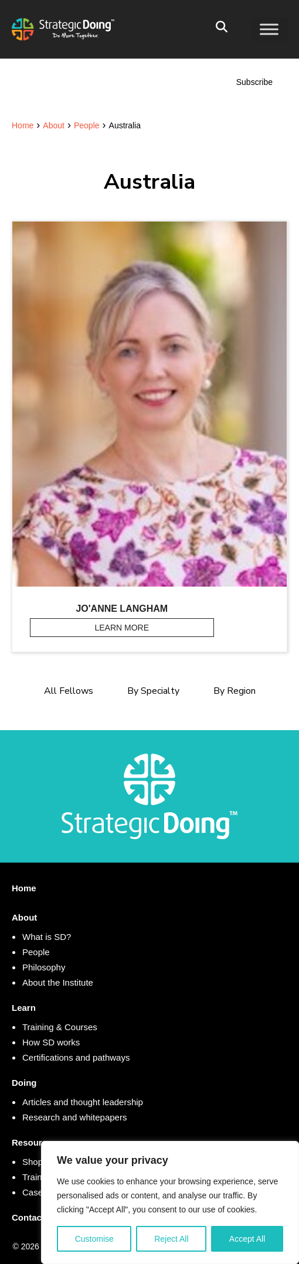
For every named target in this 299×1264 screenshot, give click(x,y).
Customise (94, 1238)
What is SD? (46, 937)
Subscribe (254, 82)
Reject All (171, 1238)
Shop (32, 1162)
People (36, 952)
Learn (24, 1008)
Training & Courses (59, 1027)
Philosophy (43, 967)
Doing (24, 1083)
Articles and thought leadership (82, 1102)
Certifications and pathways (76, 1057)
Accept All (247, 1238)
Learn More (154, 627)
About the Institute (57, 982)
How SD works (51, 1042)
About (24, 917)
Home (24, 888)
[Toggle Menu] (269, 29)
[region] (170, 1202)
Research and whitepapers (74, 1117)
